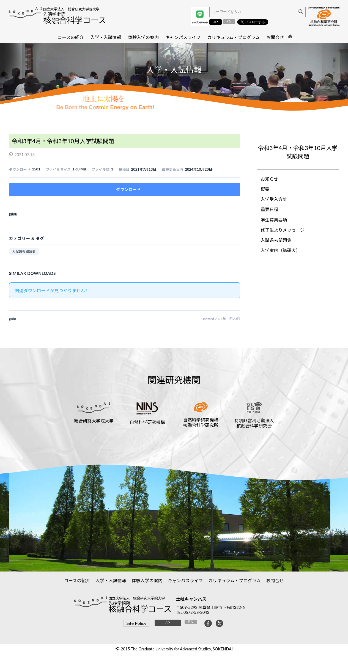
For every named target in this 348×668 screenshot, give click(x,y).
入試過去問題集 (23, 252)
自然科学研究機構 (147, 422)
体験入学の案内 (147, 580)
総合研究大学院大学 (94, 420)
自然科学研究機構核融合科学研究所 (200, 422)
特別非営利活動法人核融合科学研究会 (254, 423)
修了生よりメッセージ (283, 230)
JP (215, 22)
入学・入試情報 (111, 580)
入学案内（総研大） (280, 250)
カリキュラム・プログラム (235, 580)
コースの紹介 (77, 580)
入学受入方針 (274, 199)
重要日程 (269, 209)
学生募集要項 (274, 219)
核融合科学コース (74, 20)
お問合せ (275, 580)
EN (229, 21)
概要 (265, 189)
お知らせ (269, 178)
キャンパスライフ (185, 580)
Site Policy (136, 623)
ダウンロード (128, 189)
